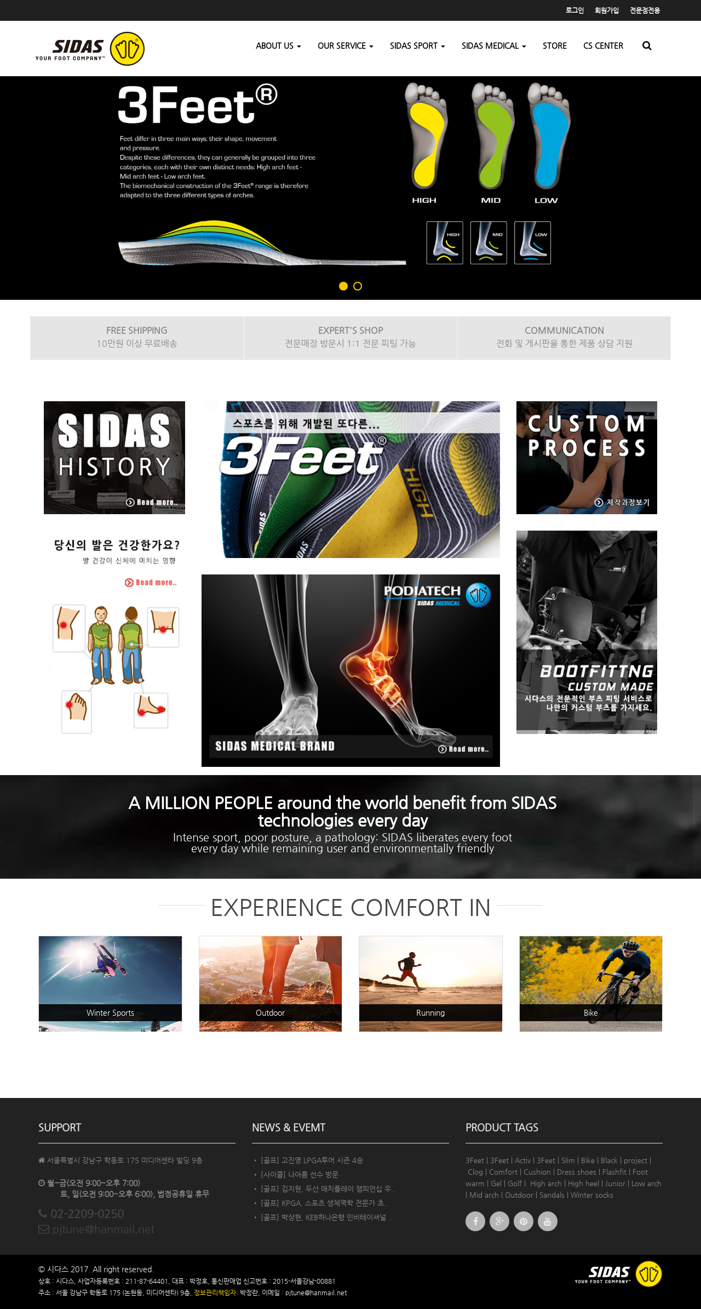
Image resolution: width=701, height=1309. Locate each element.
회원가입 (607, 10)
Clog (475, 1172)
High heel (583, 1183)
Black (609, 1160)
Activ (523, 1160)
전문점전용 (645, 10)
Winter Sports (110, 1012)
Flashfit (614, 1172)
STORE (555, 45)
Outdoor (270, 1012)
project (635, 1160)
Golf (515, 1183)
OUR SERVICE (346, 45)
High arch (546, 1183)
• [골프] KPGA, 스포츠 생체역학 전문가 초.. (320, 1203)
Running (430, 1012)
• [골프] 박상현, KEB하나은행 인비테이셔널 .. (322, 1217)
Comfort (503, 1172)
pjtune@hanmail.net (96, 1229)
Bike (591, 1012)
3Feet (475, 1160)
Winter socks (592, 1195)
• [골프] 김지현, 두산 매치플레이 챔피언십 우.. (323, 1189)
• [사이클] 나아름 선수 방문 (295, 1174)
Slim (568, 1160)
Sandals (552, 1195)
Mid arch (484, 1195)
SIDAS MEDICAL (494, 45)
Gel (496, 1183)
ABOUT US (278, 45)
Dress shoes (576, 1172)
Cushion (537, 1172)
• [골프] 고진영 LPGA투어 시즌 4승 (307, 1160)
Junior (615, 1183)
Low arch (646, 1183)
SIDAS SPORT (417, 45)
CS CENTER (603, 45)
